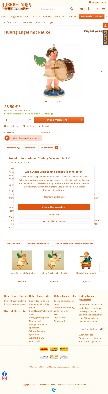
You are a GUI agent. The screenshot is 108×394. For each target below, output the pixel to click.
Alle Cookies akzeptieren (54, 207)
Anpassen (54, 214)
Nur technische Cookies (54, 221)
